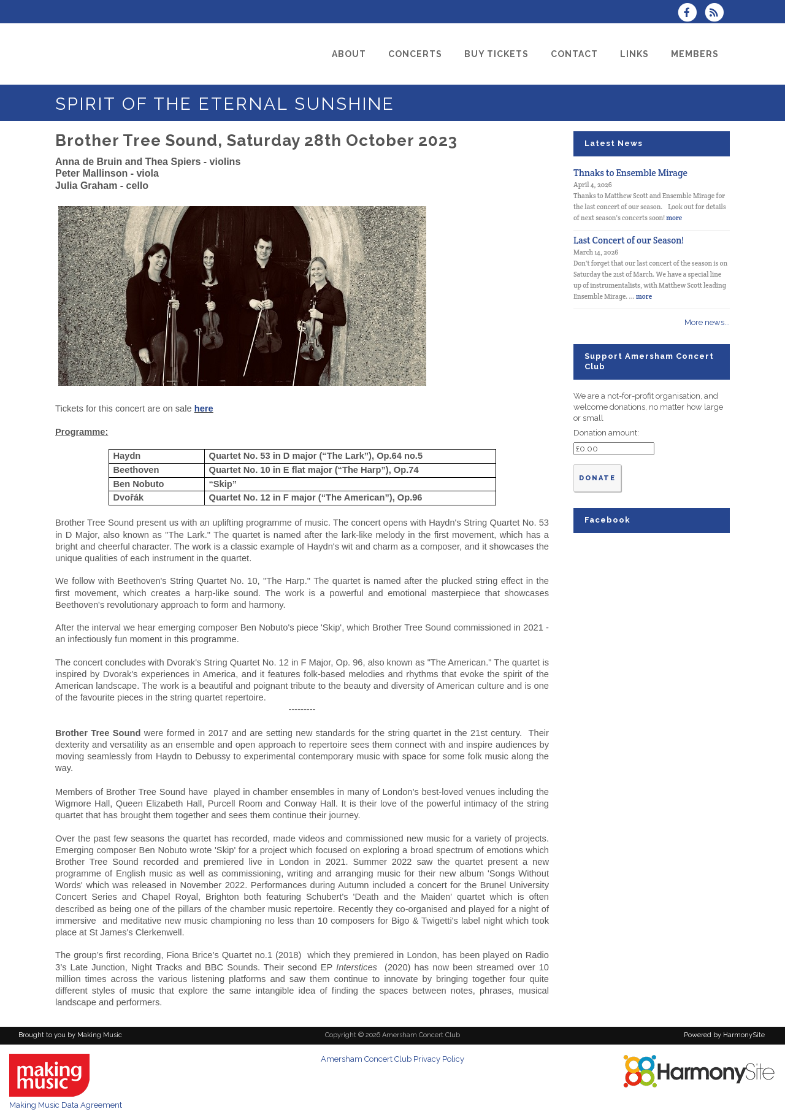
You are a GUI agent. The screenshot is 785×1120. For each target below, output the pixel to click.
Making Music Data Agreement (65, 1105)
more (674, 217)
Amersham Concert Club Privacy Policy (392, 1059)
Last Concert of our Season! (628, 240)
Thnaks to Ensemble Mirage (630, 172)
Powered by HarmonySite (724, 1035)
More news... (707, 322)
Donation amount (605, 432)
